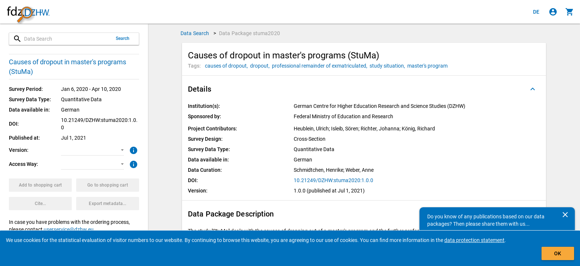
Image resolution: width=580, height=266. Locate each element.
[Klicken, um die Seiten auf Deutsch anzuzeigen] (536, 11)
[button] (92, 150)
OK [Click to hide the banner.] (557, 253)
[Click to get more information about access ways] (132, 163)
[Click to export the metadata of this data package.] (107, 203)
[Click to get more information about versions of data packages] (132, 149)
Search (123, 38)
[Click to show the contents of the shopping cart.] (569, 11)
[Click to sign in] (553, 11)
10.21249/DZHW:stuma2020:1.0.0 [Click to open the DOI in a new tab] (333, 180)
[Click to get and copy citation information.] (40, 203)
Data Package (249, 33)
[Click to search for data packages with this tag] (227, 66)
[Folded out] (532, 89)
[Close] (565, 214)
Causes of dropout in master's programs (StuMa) (67, 66)
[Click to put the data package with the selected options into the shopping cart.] (40, 185)
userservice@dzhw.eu (69, 229)
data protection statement (474, 240)
